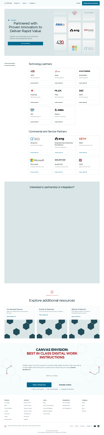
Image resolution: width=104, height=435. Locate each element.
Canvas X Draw (28, 408)
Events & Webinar (48, 408)
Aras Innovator (66, 402)
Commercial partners (9, 65)
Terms (71, 426)
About (83, 402)
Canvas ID (26, 416)
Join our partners (25, 43)
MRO (5, 405)
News (83, 408)
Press (83, 405)
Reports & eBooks (47, 411)
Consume (7, 413)
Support (26, 419)
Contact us (89, 426)
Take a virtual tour (39, 385)
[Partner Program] (52, 234)
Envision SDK (7, 419)
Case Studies (46, 413)
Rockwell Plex (66, 405)
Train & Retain (8, 408)
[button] (17, 3)
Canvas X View (28, 411)
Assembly (7, 402)
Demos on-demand (48, 405)
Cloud (5, 416)
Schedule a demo (65, 385)
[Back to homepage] (8, 3)
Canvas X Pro (27, 402)
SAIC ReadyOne (67, 408)
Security (82, 426)
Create (6, 411)
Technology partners (9, 63)
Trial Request (27, 413)
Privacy (77, 426)
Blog (44, 402)
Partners (84, 411)
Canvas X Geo (27, 405)
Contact (78, 3)
